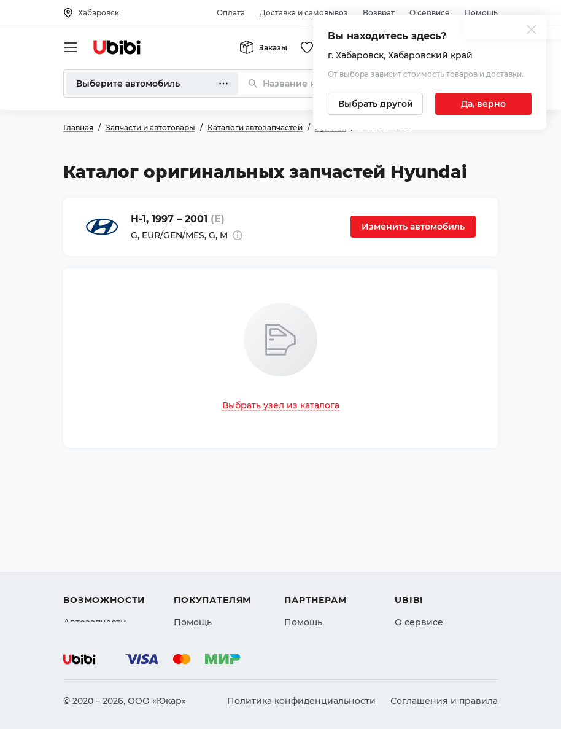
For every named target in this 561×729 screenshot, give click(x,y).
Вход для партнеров (330, 581)
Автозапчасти (94, 537)
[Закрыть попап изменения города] (531, 31)
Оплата (231, 12)
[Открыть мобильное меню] (70, 47)
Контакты (416, 559)
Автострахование (103, 559)
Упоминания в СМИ (440, 603)
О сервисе (429, 12)
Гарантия (195, 603)
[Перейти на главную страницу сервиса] (117, 47)
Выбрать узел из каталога (280, 405)
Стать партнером (323, 603)
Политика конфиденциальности (301, 700)
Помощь (481, 12)
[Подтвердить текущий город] (483, 104)
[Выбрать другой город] (375, 104)
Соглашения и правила (444, 700)
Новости (414, 581)
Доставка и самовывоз (304, 12)
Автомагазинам (320, 559)
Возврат (379, 12)
